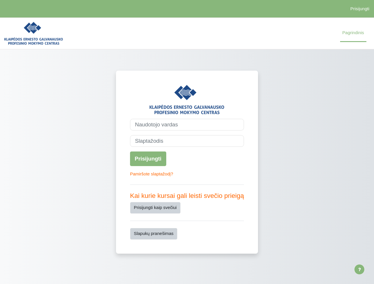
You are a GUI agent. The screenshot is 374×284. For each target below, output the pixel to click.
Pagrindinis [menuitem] (353, 32)
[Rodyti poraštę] (359, 269)
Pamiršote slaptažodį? (151, 173)
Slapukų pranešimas (154, 233)
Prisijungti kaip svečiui (155, 207)
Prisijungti (359, 8)
